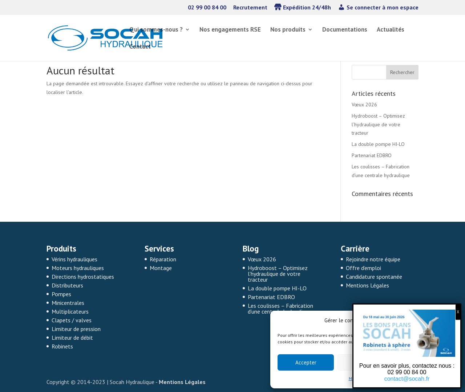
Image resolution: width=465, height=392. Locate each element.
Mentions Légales (367, 285)
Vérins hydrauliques (74, 259)
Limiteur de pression (76, 328)
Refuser (366, 362)
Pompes (61, 294)
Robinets (62, 346)
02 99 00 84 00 (207, 7)
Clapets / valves (72, 320)
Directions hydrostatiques (83, 276)
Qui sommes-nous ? (156, 30)
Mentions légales (366, 378)
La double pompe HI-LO (378, 144)
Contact (140, 47)
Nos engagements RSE (230, 30)
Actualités (390, 30)
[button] (450, 320)
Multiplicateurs (70, 311)
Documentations (344, 30)
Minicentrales (68, 302)
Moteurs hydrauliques (78, 267)
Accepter (305, 362)
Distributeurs (67, 285)
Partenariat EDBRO (372, 155)
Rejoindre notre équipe (373, 259)
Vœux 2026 (364, 104)
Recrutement (250, 7)
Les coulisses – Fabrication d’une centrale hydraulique (280, 308)
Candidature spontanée (374, 276)
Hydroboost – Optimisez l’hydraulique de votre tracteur (378, 124)
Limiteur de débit (72, 337)
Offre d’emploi (363, 267)
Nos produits (288, 30)
